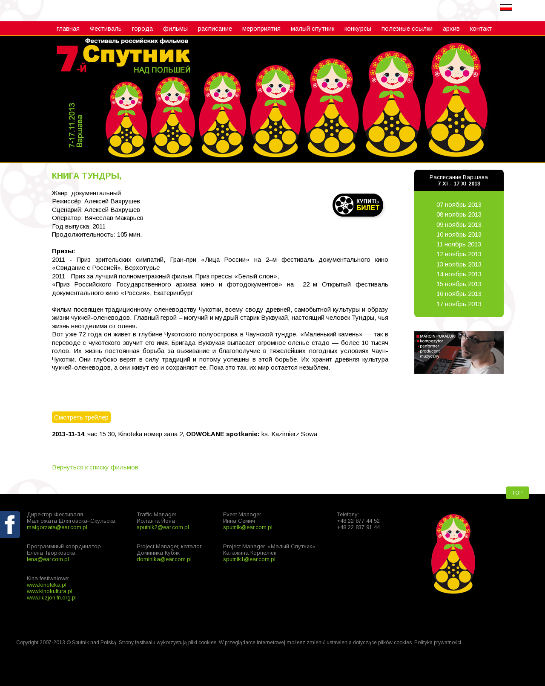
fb (10, 544)
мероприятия (261, 28)
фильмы (175, 28)
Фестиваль (106, 28)
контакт (481, 28)
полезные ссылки (407, 28)
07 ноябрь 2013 (459, 204)
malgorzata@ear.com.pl (57, 527)
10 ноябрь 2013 (459, 234)
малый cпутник (312, 28)
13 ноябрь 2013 (459, 264)
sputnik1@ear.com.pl (249, 559)
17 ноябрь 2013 (459, 303)
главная (68, 28)
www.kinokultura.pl (49, 591)
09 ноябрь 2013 (459, 224)
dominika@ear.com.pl (164, 559)
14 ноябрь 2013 (459, 274)
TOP (517, 493)
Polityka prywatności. (438, 642)
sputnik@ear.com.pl (247, 527)
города (142, 28)
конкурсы (357, 28)
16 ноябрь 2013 (459, 293)
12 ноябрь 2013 (459, 254)
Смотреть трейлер (81, 417)
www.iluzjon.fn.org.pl (52, 597)
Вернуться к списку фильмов (95, 467)
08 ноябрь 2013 (459, 214)
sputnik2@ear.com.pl (163, 527)
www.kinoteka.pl (46, 585)
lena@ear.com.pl (48, 559)
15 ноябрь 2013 (459, 283)
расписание (215, 28)
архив (451, 28)
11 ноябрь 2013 (458, 244)
